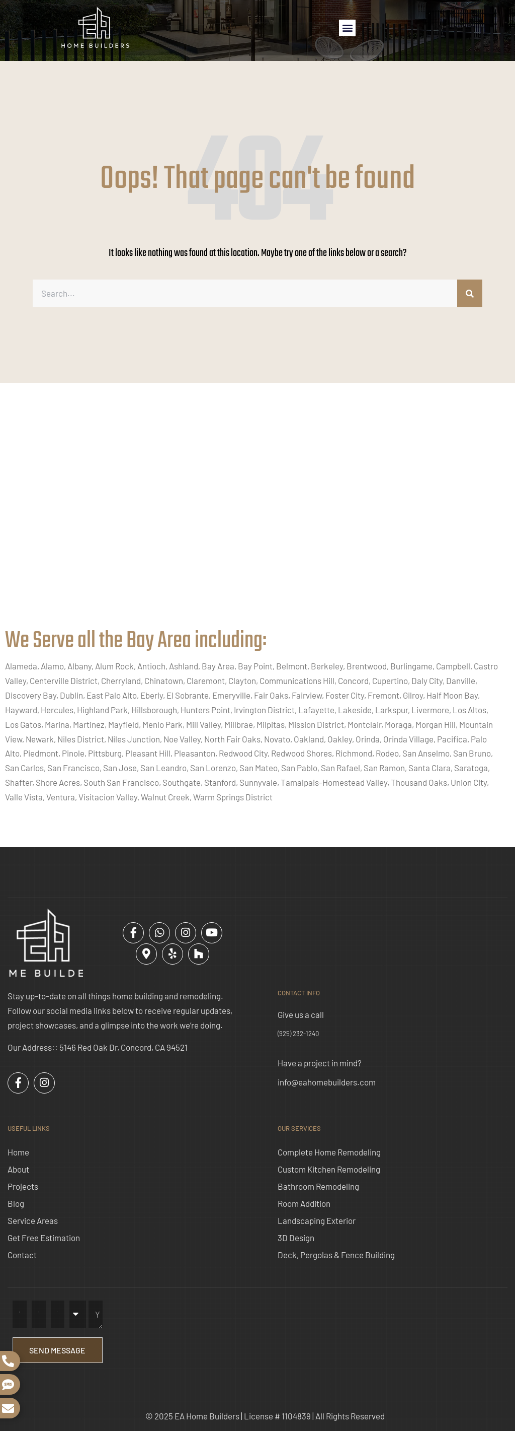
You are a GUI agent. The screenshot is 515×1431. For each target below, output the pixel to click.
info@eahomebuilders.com (327, 1082)
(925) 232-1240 (298, 1034)
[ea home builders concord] (257, 515)
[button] (347, 28)
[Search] (469, 293)
